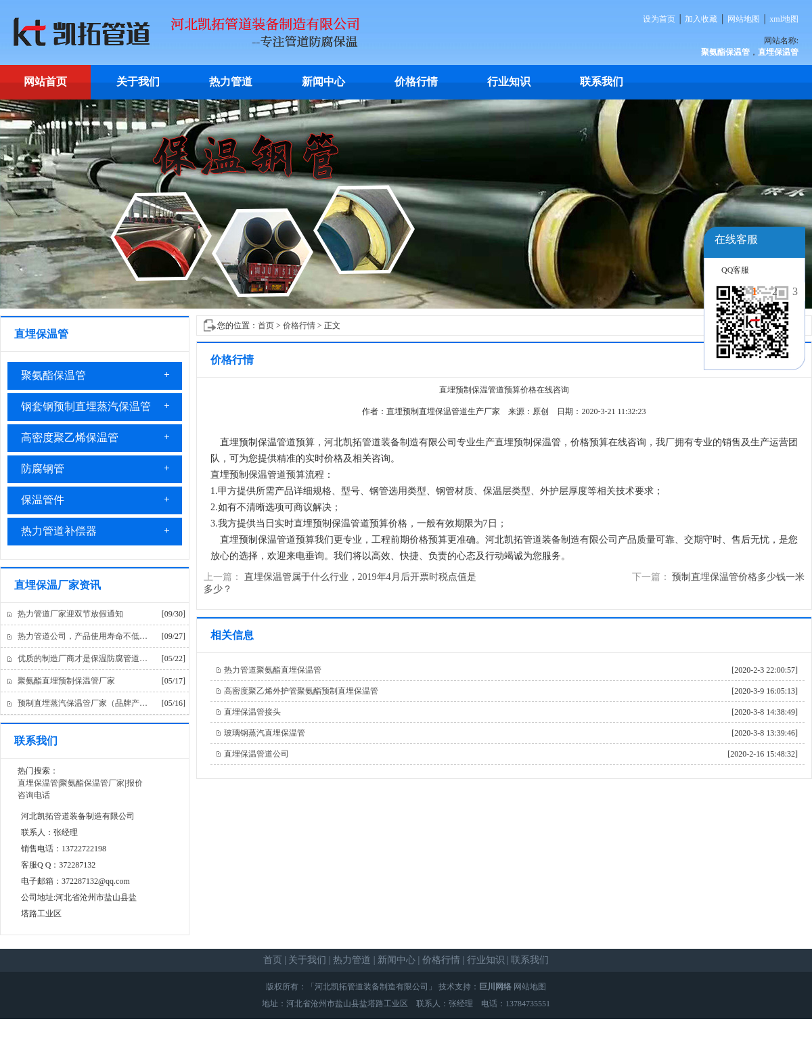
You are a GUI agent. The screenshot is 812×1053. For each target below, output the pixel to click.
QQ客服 (735, 270)
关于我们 (138, 81)
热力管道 (230, 81)
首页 (266, 325)
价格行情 (416, 81)
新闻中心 (323, 81)
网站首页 (45, 81)
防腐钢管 (42, 468)
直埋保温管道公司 (256, 754)
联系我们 (601, 81)
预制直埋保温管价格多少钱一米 (738, 577)
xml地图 (783, 19)
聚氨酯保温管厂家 (92, 783)
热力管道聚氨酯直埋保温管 (272, 670)
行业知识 (509, 81)
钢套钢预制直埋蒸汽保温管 (86, 406)
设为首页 (659, 19)
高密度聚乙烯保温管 (69, 437)
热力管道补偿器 (59, 531)
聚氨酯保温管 (53, 375)
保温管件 (42, 500)
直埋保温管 (38, 783)
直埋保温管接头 (252, 712)
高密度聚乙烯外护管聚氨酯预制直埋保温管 (301, 691)
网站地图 (743, 19)
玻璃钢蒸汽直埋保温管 (264, 733)
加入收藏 (701, 19)
